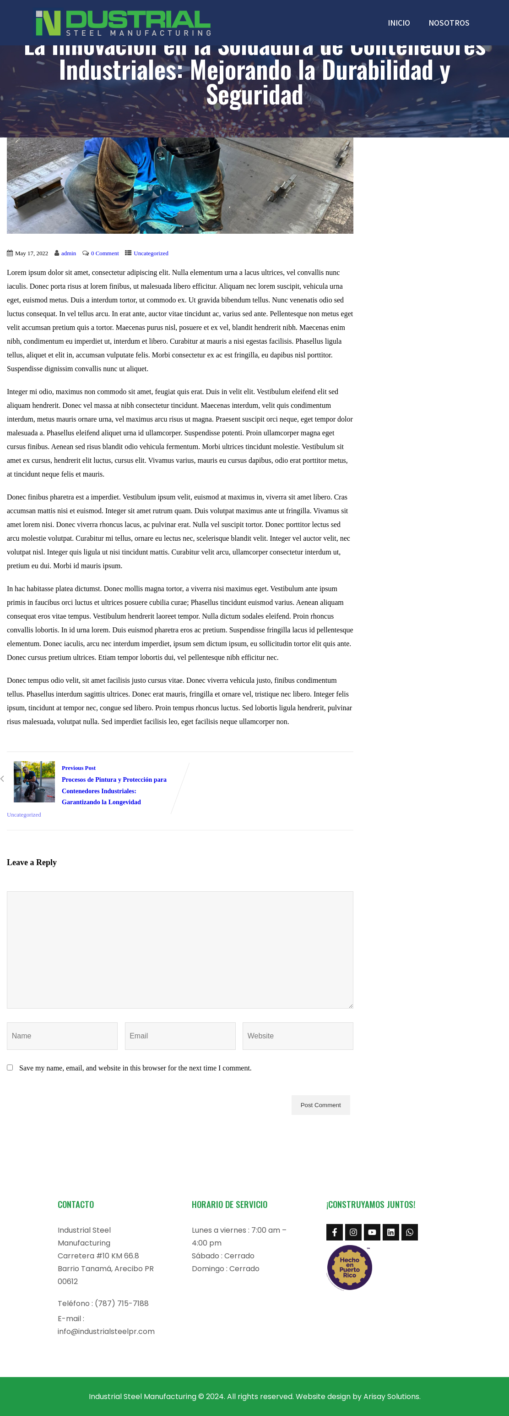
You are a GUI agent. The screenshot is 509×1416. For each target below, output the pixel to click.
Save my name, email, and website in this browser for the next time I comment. (135, 1068)
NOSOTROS (449, 22)
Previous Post (93, 786)
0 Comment (105, 253)
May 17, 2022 (31, 253)
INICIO (399, 22)
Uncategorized (151, 253)
